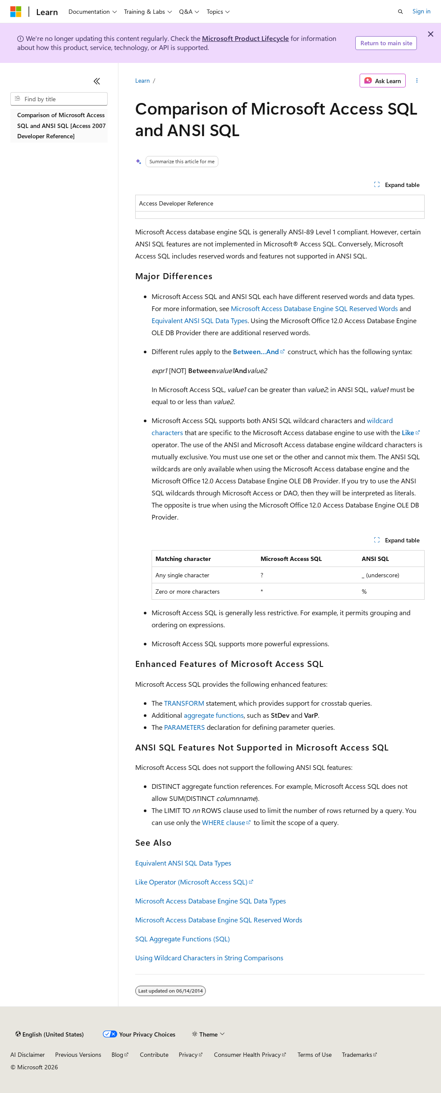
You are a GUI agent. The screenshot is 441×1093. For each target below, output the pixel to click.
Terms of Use (315, 1054)
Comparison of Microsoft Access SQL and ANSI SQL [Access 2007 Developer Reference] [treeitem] (61, 125)
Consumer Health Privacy (247, 1054)
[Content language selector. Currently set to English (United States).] (49, 1034)
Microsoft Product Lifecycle (245, 38)
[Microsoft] (16, 11)
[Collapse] (97, 81)
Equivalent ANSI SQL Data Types (200, 320)
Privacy (188, 1054)
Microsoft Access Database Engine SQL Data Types (210, 900)
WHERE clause (223, 822)
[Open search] (400, 11)
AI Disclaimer (27, 1054)
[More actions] (416, 80)
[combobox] (59, 99)
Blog (117, 1054)
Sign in (422, 11)
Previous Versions (78, 1054)
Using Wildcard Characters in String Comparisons (209, 957)
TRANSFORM (184, 702)
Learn (142, 80)
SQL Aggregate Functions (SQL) (182, 938)
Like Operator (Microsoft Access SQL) (191, 881)
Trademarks (357, 1054)
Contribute (154, 1054)
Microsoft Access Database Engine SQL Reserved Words (314, 308)
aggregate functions (214, 714)
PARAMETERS (184, 727)
